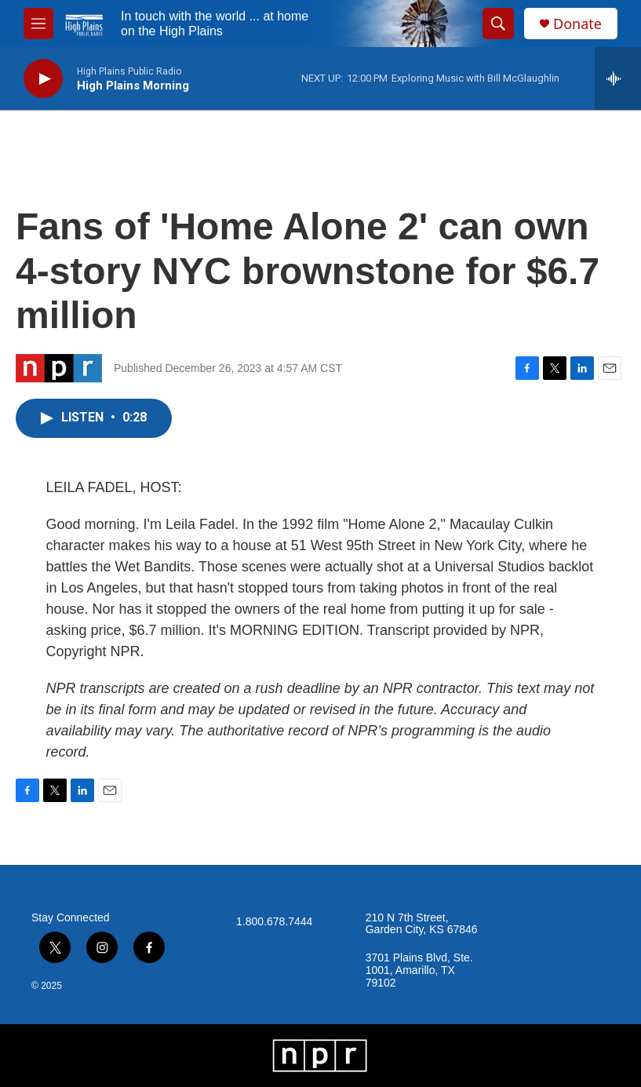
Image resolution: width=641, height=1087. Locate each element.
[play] (43, 79)
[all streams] (618, 78)
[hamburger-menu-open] (38, 23)
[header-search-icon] (498, 23)
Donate (577, 24)
